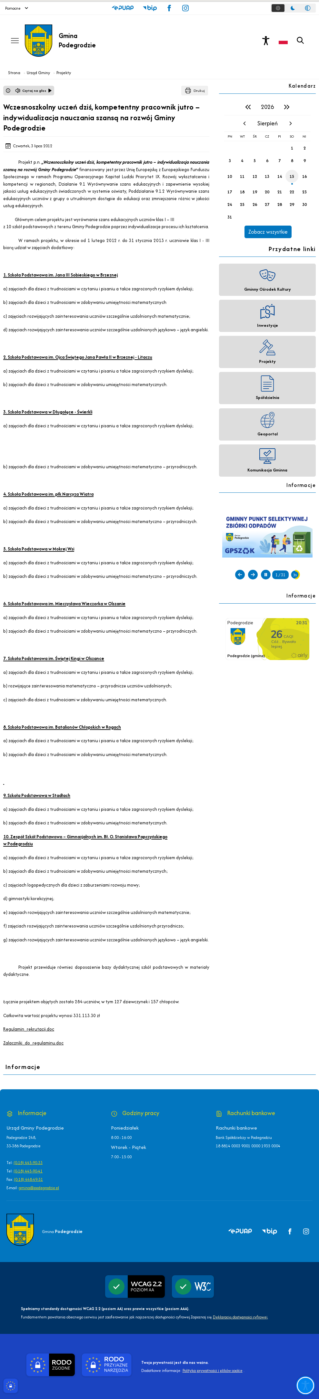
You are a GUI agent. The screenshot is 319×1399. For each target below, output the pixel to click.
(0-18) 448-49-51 (28, 1179)
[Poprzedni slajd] (240, 574)
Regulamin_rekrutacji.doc (28, 1029)
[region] (267, 168)
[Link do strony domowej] (90, 40)
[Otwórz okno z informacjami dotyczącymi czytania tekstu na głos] (8, 90)
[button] (122, 8)
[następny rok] (286, 107)
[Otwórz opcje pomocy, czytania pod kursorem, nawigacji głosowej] (305, 1385)
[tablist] (293, 8)
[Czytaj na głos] (33, 90)
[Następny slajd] (253, 574)
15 (292, 176)
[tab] (278, 8)
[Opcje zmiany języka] (283, 41)
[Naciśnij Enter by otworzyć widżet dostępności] (266, 41)
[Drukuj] (194, 90)
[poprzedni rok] (248, 107)
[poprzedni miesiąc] (244, 123)
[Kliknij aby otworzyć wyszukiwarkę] (301, 41)
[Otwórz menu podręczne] (15, 40)
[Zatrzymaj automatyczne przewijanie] (266, 574)
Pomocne (16, 8)
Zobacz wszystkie (268, 232)
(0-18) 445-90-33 (28, 1162)
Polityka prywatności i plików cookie (213, 1370)
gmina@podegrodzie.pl (39, 1187)
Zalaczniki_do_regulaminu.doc (33, 1043)
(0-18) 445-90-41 (28, 1171)
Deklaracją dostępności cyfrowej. (240, 1317)
